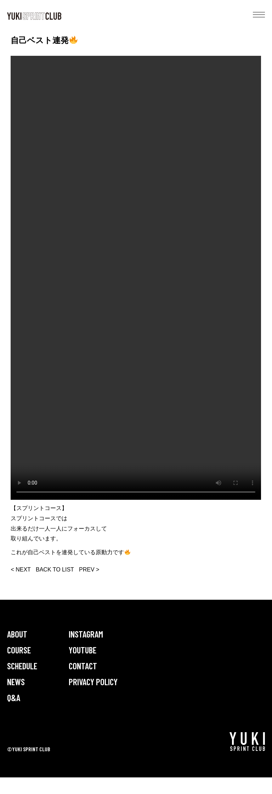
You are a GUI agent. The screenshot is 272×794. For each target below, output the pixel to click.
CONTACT (83, 665)
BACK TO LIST (55, 570)
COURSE (19, 650)
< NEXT (20, 570)
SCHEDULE (22, 665)
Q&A (13, 697)
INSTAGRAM (86, 634)
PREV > (89, 570)
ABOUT (17, 634)
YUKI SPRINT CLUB (34, 16)
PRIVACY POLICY (93, 681)
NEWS (16, 681)
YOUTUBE (82, 650)
